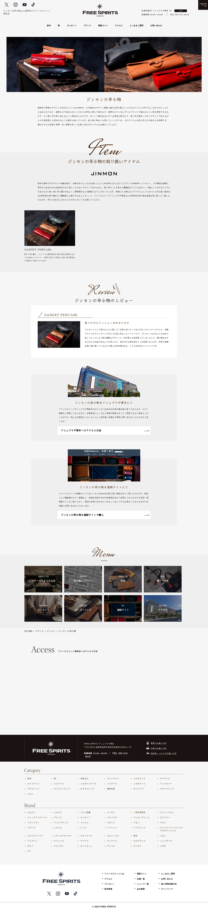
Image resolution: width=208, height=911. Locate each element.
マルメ (163, 823)
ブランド (87, 25)
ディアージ (112, 841)
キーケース (165, 778)
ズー (29, 851)
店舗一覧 (141, 879)
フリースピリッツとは (114, 874)
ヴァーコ (84, 841)
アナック (58, 817)
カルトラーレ (86, 836)
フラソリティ (33, 823)
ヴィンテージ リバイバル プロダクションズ (171, 829)
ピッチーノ (85, 817)
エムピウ (31, 812)
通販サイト (103, 25)
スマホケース (140, 778)
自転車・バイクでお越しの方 (164, 753)
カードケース (33, 784)
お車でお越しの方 (159, 748)
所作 (136, 836)
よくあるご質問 (136, 25)
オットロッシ (86, 846)
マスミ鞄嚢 (85, 812)
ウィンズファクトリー (37, 817)
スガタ (163, 846)
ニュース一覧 (143, 884)
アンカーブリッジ (142, 817)
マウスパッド (33, 789)
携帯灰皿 (111, 789)
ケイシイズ (59, 841)
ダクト (30, 846)
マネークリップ (167, 789)
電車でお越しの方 (159, 743)
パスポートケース (88, 784)
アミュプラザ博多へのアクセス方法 (97, 430)
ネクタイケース (87, 789)
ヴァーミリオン (167, 812)
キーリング (139, 789)
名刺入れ (84, 778)
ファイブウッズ (61, 823)
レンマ (83, 828)
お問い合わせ (156, 25)
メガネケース (140, 784)
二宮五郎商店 (140, 812)
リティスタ (112, 817)
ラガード (111, 823)
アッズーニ (32, 841)
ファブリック (140, 828)
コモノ (163, 836)
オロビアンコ (140, 841)
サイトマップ (167, 889)
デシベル (111, 846)
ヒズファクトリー (35, 836)
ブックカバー (166, 784)
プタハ (137, 823)
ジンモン (111, 812)
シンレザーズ (166, 841)
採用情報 (108, 889)
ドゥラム (84, 823)
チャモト (138, 846)
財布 (49, 25)
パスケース (59, 784)
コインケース (113, 778)
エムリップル (113, 836)
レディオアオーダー (63, 836)
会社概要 (141, 889)
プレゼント (72, 25)
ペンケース (112, 784)
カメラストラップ (62, 789)
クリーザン (59, 846)
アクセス (119, 25)
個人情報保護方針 (169, 884)
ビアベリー (165, 817)
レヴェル (58, 828)
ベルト (30, 794)
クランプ (31, 828)
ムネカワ (58, 812)
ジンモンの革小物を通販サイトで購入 (98, 515)
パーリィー (112, 828)
